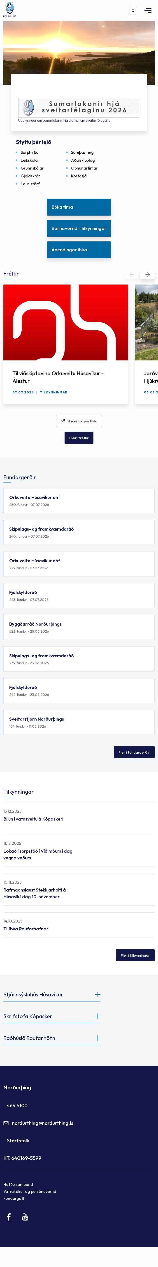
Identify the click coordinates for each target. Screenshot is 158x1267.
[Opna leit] (133, 11)
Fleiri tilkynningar (135, 955)
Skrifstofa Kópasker (27, 1016)
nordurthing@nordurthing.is (42, 1123)
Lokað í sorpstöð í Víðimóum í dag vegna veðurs (37, 854)
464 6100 (17, 1105)
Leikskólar (30, 160)
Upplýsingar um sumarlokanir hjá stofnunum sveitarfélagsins (64, 120)
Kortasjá (79, 176)
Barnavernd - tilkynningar (79, 228)
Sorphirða (30, 152)
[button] (132, 274)
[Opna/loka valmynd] (145, 10)
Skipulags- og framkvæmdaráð (79, 532)
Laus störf (30, 183)
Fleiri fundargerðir (134, 752)
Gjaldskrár (30, 176)
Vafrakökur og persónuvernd (29, 1191)
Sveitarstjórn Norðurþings (79, 722)
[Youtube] (25, 1217)
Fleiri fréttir (79, 438)
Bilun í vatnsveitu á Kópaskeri (33, 819)
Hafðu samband (18, 1184)
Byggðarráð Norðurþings (79, 627)
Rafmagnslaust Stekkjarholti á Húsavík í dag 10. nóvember (34, 893)
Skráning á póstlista (82, 421)
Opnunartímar (84, 168)
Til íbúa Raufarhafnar (25, 928)
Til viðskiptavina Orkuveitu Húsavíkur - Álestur (58, 377)
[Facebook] (8, 1217)
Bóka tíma (62, 207)
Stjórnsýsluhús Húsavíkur (33, 994)
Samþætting (82, 152)
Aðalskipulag (83, 160)
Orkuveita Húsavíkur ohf (79, 500)
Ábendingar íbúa (69, 249)
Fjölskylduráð (79, 595)
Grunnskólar (32, 168)
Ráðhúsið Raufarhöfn (29, 1038)
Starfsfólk (18, 1140)
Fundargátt (13, 1198)
